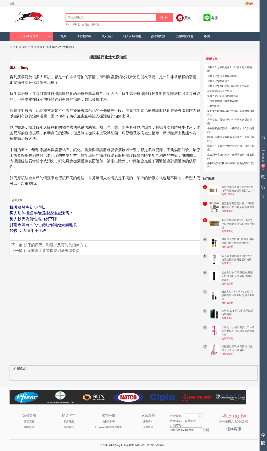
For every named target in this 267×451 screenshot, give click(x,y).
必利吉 (85, 24)
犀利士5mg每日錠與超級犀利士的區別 (228, 86)
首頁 (63, 36)
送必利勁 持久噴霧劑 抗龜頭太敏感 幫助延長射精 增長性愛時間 (237, 276)
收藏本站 (190, 421)
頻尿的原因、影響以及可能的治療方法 (55, 245)
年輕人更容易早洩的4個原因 (223, 96)
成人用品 (107, 36)
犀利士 (76, 24)
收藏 (12, 3)
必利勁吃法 (213, 106)
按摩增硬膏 (158, 36)
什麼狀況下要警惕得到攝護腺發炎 (52, 251)
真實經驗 (148, 427)
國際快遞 (29, 427)
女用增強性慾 (185, 36)
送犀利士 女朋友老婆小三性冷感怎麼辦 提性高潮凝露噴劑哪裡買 (238, 331)
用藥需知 (148, 421)
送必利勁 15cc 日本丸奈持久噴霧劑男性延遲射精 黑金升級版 (238, 295)
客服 (214, 18)
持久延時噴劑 (132, 36)
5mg (68, 24)
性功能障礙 (84, 36)
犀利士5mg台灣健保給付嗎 (222, 76)
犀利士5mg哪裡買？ (218, 81)
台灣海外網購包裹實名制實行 (223, 101)
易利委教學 (108, 421)
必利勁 (95, 24)
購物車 (249, 3)
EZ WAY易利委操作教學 (108, 427)
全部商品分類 (35, 36)
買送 (187, 18)
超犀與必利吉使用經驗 (219, 91)
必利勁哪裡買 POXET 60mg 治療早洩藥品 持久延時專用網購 (238, 224)
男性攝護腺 (35, 47)
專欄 (207, 36)
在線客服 (69, 427)
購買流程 (29, 421)
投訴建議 (69, 421)
